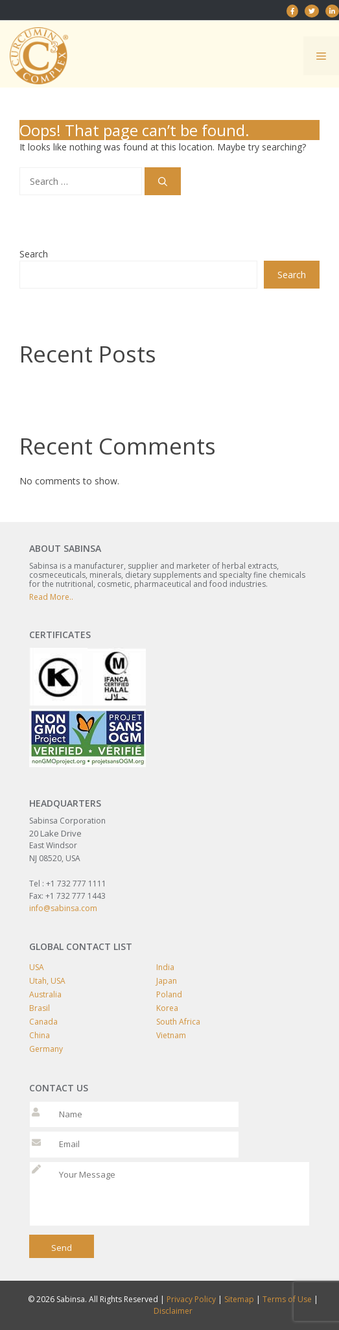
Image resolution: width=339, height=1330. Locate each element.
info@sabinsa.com (63, 908)
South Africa (178, 1021)
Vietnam (171, 1035)
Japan (166, 980)
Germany (46, 1048)
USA (36, 967)
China (39, 1035)
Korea (167, 1008)
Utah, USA (47, 980)
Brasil (39, 1008)
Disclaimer (173, 1310)
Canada (43, 1021)
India (165, 967)
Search (33, 254)
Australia (45, 994)
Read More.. (51, 596)
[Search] (163, 181)
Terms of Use (287, 1299)
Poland (169, 994)
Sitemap (239, 1299)
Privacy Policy (191, 1299)
